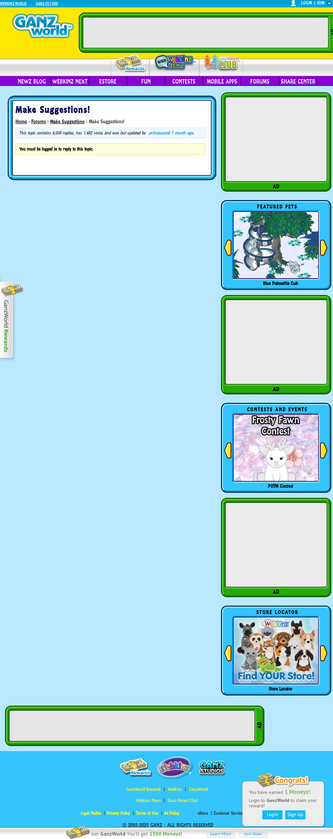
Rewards (130, 63)
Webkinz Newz (174, 63)
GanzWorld (198, 789)
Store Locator (280, 688)
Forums (259, 81)
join (321, 3)
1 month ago (182, 132)
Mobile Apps (222, 81)
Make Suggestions (67, 121)
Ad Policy (171, 813)
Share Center (298, 81)
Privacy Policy (118, 813)
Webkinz (175, 789)
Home (21, 121)
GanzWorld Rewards (143, 789)
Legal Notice (91, 813)
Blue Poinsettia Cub (280, 283)
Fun (146, 81)
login (306, 3)
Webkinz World (13, 3)
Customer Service (228, 813)
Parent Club (221, 63)
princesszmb (159, 132)
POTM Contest (280, 486)
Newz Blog (32, 81)
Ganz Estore (47, 3)
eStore (107, 81)
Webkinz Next (69, 81)
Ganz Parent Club (183, 800)
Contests (183, 81)
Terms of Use (147, 813)
